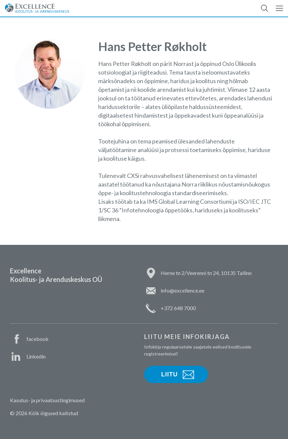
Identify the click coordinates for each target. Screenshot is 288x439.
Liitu (169, 374)
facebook (37, 339)
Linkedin (36, 356)
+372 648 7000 (178, 308)
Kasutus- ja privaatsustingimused (47, 400)
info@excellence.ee (182, 290)
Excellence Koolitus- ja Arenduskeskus (37, 8)
